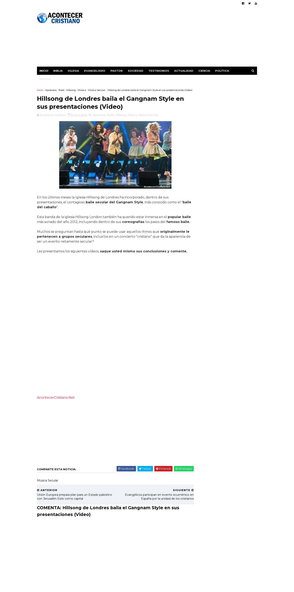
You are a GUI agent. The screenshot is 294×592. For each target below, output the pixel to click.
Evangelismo (95, 70)
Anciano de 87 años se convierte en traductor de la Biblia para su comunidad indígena (233, 418)
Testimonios (159, 70)
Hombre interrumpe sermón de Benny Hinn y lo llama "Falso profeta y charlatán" (234, 399)
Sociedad (136, 70)
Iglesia (74, 70)
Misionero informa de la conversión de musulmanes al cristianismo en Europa (235, 346)
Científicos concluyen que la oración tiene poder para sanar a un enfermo (235, 229)
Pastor (117, 70)
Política (223, 70)
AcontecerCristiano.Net (56, 412)
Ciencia (205, 70)
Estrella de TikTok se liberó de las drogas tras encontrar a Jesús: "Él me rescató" (234, 363)
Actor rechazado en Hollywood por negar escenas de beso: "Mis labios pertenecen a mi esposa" (235, 258)
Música (45, 78)
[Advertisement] (182, 37)
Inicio (44, 70)
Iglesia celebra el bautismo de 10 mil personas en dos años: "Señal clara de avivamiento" (235, 313)
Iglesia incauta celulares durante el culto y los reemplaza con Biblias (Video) (235, 330)
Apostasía (51, 89)
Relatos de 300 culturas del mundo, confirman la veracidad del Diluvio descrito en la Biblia (234, 381)
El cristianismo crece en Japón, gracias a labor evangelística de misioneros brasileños (233, 295)
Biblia (58, 70)
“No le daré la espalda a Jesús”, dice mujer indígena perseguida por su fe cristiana (234, 276)
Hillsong (71, 89)
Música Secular (97, 89)
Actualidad (184, 70)
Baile (62, 89)
